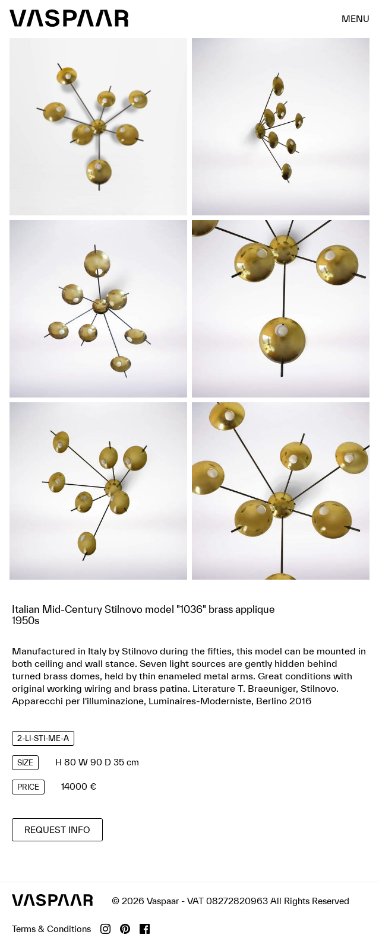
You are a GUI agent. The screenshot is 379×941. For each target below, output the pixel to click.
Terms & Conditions (51, 929)
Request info (57, 830)
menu (355, 18)
